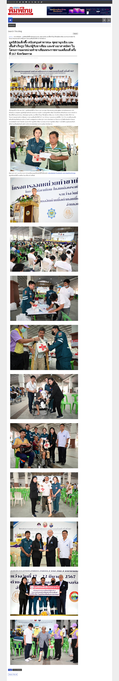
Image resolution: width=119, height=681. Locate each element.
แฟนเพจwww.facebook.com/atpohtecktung (61, 173)
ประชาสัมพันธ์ (17, 36)
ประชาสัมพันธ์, (34, 58)
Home (10, 36)
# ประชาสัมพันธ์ (17, 670)
